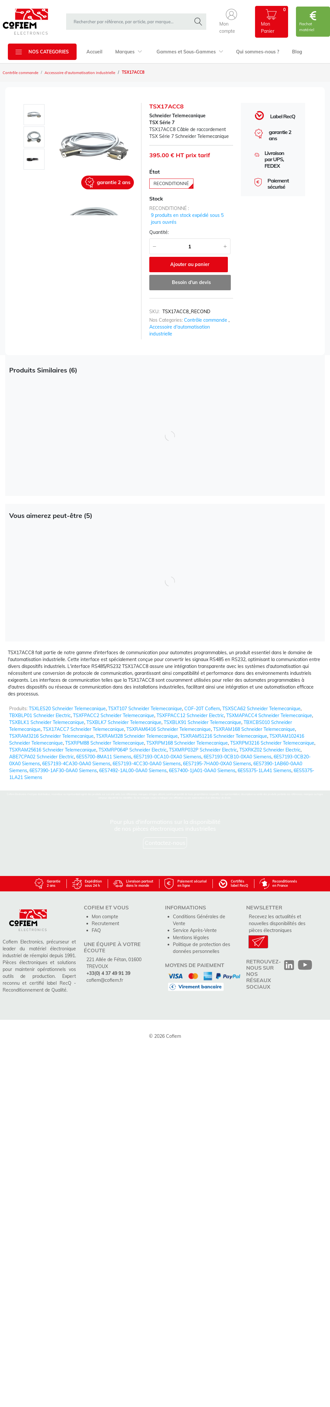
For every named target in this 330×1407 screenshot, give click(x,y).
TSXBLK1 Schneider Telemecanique (46, 715)
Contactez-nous (165, 835)
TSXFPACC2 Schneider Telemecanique (113, 709)
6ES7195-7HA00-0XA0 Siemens (217, 757)
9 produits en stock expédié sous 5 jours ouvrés (187, 219)
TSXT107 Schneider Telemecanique (145, 702)
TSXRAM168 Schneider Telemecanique (254, 722)
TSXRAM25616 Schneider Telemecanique (52, 743)
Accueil (94, 52)
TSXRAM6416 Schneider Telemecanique (168, 722)
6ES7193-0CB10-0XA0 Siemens (237, 750)
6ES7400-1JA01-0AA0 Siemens (202, 764)
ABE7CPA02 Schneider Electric (41, 750)
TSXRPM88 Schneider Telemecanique (104, 736)
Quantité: (159, 233)
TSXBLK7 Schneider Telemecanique (123, 715)
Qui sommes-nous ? (256, 52)
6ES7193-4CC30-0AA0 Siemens (147, 757)
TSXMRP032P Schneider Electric (203, 743)
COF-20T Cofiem (202, 702)
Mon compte (105, 910)
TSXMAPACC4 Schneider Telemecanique (269, 709)
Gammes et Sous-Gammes (189, 52)
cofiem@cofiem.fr (104, 973)
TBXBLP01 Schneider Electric (40, 709)
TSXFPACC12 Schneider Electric (190, 709)
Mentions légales (190, 923)
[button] (231, 22)
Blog (295, 52)
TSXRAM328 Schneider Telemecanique (137, 729)
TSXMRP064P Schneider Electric (133, 743)
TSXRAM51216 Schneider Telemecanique (223, 729)
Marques (128, 52)
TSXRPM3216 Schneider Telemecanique (272, 736)
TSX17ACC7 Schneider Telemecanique (83, 722)
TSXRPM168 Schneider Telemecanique (187, 736)
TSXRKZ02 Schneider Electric (270, 743)
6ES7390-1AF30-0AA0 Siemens (63, 764)
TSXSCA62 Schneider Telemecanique (261, 702)
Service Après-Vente (194, 917)
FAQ (96, 923)
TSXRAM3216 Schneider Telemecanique (51, 729)
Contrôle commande (21, 72)
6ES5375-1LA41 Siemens (264, 764)
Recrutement (105, 917)
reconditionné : (169, 209)
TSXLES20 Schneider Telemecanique (67, 702)
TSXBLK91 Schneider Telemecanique (202, 715)
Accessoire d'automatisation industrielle (82, 72)
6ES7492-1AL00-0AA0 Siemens (133, 764)
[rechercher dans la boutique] (130, 21)
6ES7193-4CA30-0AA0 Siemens (76, 757)
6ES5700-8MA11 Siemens (103, 750)
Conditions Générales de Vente (205, 910)
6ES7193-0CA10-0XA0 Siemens (167, 750)
